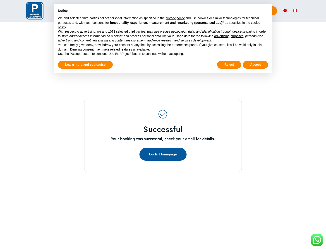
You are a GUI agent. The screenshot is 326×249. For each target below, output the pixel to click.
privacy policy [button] (175, 18)
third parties (137, 31)
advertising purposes (228, 36)
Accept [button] (255, 64)
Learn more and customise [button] (85, 64)
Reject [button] (229, 64)
